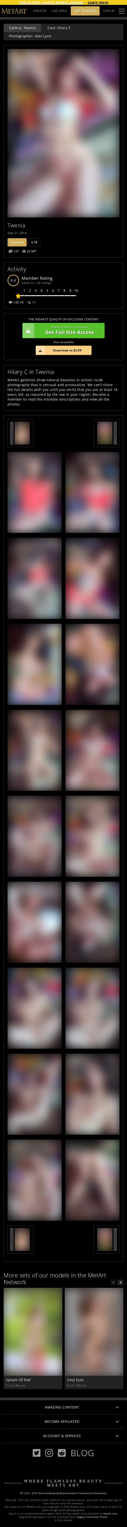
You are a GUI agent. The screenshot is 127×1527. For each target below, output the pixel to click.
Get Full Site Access (62, 330)
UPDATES (40, 11)
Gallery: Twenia (22, 27)
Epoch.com (110, 1513)
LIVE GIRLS (59, 11)
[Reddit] (62, 1453)
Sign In (109, 11)
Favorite (17, 242)
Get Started (85, 10)
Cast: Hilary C (59, 27)
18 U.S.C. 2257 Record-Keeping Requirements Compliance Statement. (64, 1493)
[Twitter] (36, 1453)
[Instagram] (49, 1453)
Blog (82, 1453)
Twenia (16, 225)
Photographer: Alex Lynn (30, 36)
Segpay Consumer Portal (92, 1517)
